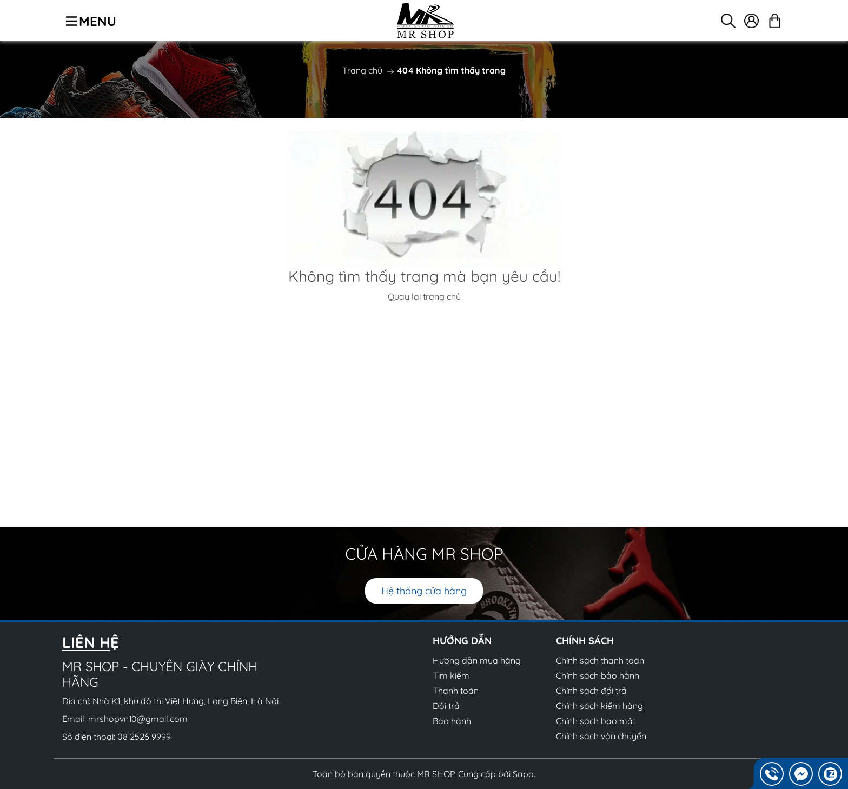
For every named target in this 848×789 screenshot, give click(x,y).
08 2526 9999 (144, 736)
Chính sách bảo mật (595, 720)
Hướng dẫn (462, 640)
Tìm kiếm (451, 675)
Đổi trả (446, 705)
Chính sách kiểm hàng (599, 705)
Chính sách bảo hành (597, 675)
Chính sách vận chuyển (601, 736)
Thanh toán (456, 690)
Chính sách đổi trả (591, 690)
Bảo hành (452, 720)
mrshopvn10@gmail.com (138, 718)
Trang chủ (362, 70)
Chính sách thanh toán (600, 660)
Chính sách (585, 640)
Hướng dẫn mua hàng (477, 660)
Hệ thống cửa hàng (424, 591)
